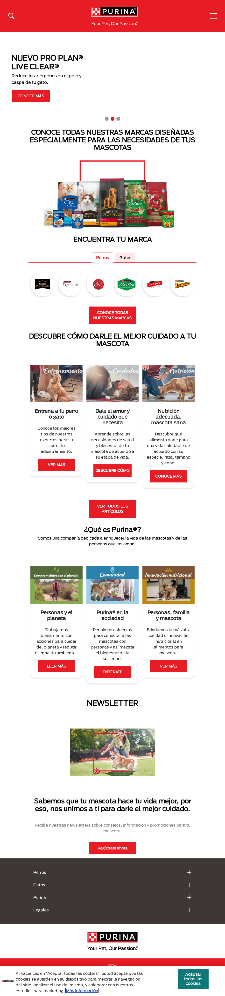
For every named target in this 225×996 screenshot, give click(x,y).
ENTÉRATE (112, 672)
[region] (112, 981)
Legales (41, 910)
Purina (39, 897)
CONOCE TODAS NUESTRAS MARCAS (112, 315)
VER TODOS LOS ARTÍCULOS (112, 509)
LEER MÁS (56, 666)
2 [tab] (112, 119)
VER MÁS (56, 464)
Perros (102, 257)
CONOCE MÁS (31, 96)
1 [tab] (107, 119)
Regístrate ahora (112, 848)
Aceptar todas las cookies (193, 979)
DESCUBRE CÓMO (112, 470)
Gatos (125, 257)
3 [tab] (118, 119)
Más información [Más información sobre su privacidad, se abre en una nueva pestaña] (82, 990)
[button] (213, 16)
